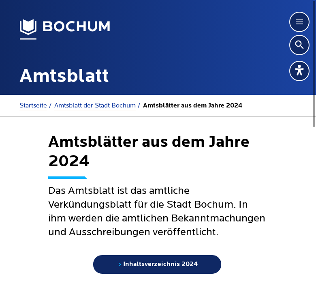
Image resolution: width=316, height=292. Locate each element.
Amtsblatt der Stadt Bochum (95, 105)
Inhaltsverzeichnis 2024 (157, 264)
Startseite (33, 105)
